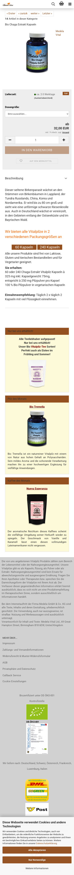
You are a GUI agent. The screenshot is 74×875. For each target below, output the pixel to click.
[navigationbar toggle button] (70, 4)
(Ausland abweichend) (43, 98)
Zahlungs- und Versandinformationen (23, 649)
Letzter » (47, 13)
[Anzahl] (37, 140)
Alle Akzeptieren (37, 850)
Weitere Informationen (37, 868)
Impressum (8, 643)
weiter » (35, 13)
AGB (4, 662)
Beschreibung (14, 178)
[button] (10, 140)
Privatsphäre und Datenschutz (19, 668)
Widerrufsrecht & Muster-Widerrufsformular (26, 656)
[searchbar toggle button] (53, 4)
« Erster (11, 13)
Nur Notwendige (37, 860)
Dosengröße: (12, 107)
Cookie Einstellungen (14, 681)
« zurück (23, 13)
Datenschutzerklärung (46, 843)
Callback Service (11, 675)
